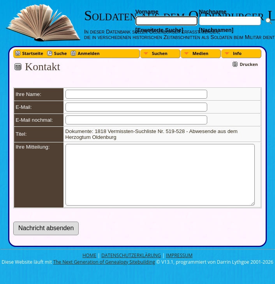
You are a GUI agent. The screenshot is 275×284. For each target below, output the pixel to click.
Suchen (159, 53)
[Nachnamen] (216, 30)
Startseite (32, 53)
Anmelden (89, 53)
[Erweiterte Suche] (159, 30)
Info (237, 53)
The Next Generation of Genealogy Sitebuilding (104, 273)
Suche (60, 53)
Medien (200, 53)
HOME (90, 267)
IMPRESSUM (179, 267)
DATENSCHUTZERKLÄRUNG (131, 267)
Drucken (249, 64)
